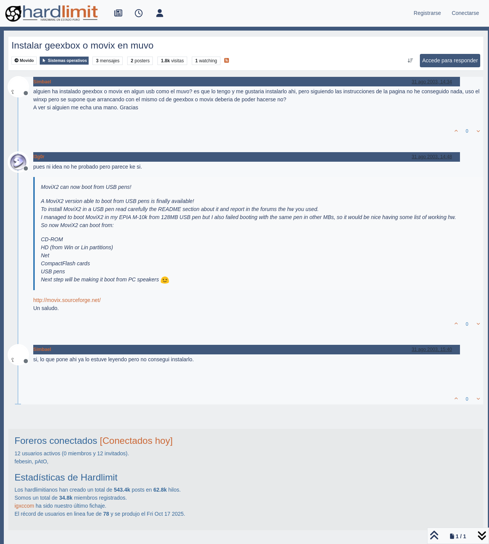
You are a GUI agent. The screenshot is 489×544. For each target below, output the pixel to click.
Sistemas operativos (64, 60)
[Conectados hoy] (136, 440)
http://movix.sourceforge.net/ (67, 300)
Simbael (42, 81)
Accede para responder (450, 60)
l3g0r (38, 156)
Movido (24, 60)
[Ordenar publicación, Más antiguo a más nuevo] (410, 60)
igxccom (24, 506)
